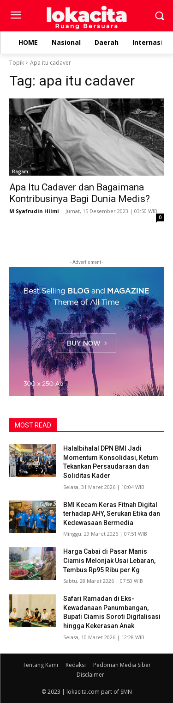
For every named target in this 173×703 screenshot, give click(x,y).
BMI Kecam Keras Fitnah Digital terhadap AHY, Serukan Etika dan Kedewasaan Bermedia (111, 513)
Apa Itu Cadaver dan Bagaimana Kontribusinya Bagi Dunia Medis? (79, 193)
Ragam (20, 171)
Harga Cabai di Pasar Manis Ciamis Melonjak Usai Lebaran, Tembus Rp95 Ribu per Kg (109, 560)
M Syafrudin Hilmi (34, 211)
